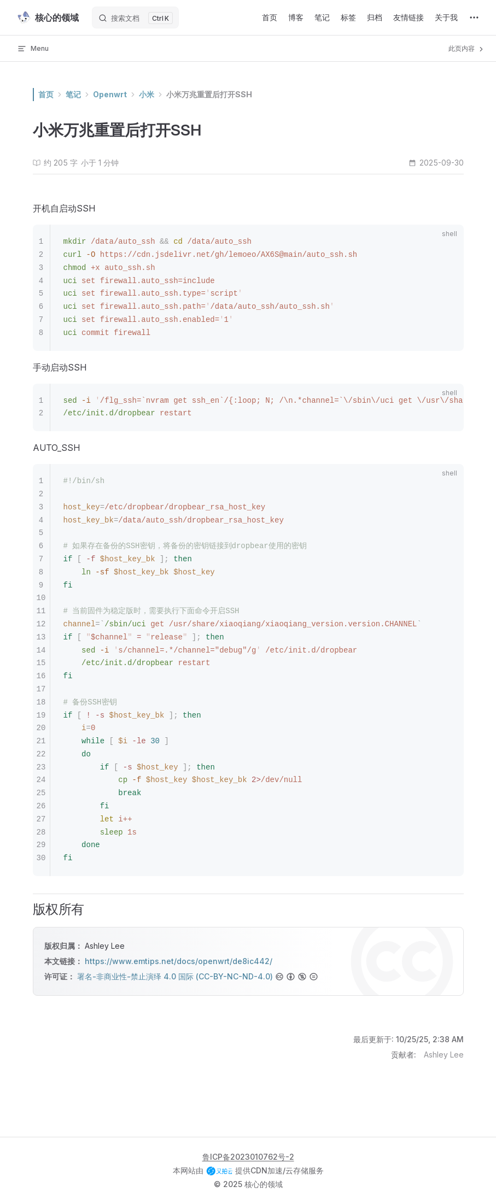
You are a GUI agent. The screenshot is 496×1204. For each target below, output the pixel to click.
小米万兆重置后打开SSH (209, 94)
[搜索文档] (135, 17)
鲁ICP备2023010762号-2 (248, 1156)
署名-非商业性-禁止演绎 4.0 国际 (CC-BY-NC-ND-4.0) (175, 976)
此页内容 (466, 48)
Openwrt (110, 94)
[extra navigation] (474, 17)
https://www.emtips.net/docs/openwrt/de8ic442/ (178, 961)
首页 (46, 94)
